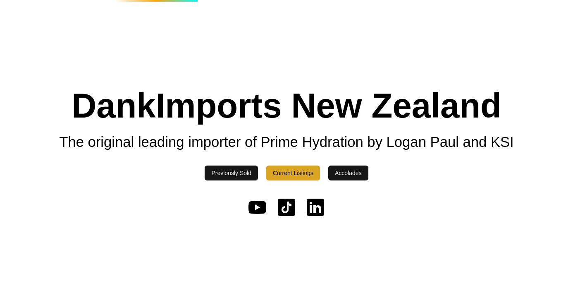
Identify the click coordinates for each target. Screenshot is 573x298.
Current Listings (293, 173)
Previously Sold (231, 173)
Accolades (348, 173)
